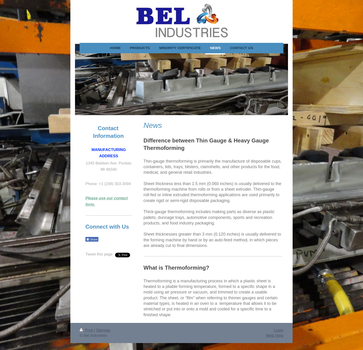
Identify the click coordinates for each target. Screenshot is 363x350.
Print (87, 330)
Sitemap (103, 330)
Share (91, 239)
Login (278, 330)
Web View (274, 335)
